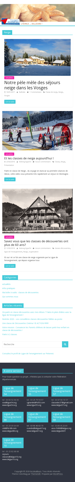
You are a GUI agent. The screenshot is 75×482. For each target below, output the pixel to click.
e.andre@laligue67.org (36, 428)
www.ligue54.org (9, 405)
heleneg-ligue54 (25, 162)
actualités (9, 78)
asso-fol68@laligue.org (61, 428)
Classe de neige (51, 92)
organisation (33, 252)
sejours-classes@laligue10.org (11, 455)
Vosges (7, 95)
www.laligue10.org (10, 459)
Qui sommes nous (10, 296)
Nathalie (22, 92)
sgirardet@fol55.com (36, 402)
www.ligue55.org (34, 405)
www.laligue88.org (10, 431)
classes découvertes (62, 248)
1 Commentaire (34, 92)
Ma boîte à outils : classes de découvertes (20, 292)
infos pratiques (8, 288)
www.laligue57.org (59, 405)
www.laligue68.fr (58, 431)
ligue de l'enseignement (13, 252)
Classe (57, 162)
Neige (61, 92)
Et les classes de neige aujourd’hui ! (29, 158)
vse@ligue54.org (9, 402)
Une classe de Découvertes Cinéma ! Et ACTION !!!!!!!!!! (25, 323)
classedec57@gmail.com (62, 402)
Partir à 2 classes (9, 334)
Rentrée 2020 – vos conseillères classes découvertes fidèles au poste (32, 319)
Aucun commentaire (42, 162)
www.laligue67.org (35, 431)
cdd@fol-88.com (9, 428)
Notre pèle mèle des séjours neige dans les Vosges (32, 85)
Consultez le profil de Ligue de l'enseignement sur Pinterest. (28, 353)
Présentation (9, 165)
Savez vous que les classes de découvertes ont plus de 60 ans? (36, 243)
